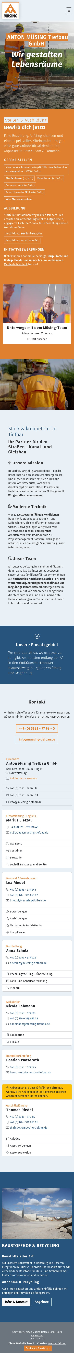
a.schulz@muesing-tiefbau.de (28, 966)
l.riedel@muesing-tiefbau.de (28, 904)
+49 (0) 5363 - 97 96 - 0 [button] (37, 728)
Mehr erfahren (57, 1343)
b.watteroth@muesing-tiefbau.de (30, 1075)
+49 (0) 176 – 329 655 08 (24, 1021)
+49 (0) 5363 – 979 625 (23, 1070)
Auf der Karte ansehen (23, 781)
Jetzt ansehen (37, 339)
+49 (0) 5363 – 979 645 (23, 893)
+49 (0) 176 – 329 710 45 (24, 830)
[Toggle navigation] (69, 10)
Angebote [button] (42, 1302)
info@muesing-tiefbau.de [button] (37, 739)
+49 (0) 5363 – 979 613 (22, 1016)
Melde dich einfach (16, 264)
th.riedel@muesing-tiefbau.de (28, 1131)
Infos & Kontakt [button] (16, 1302)
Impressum (37, 1335)
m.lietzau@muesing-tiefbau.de (29, 836)
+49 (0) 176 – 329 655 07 (24, 898)
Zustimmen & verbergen (38, 1348)
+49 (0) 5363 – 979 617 (22, 1120)
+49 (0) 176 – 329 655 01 (24, 1125)
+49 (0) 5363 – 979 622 (23, 961)
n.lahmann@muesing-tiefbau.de (30, 1027)
